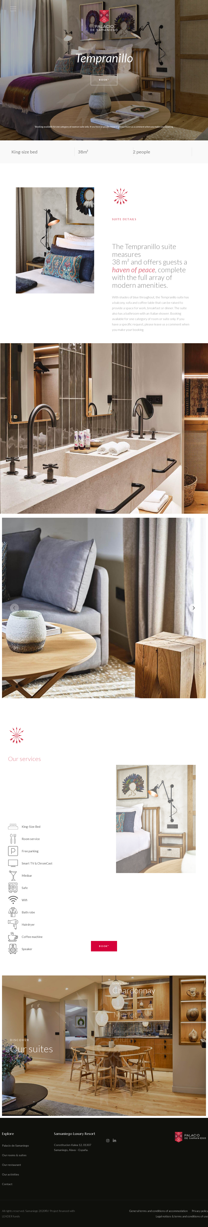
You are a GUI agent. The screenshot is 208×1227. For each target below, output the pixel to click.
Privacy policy (200, 1211)
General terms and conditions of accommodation (158, 1211)
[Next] (193, 608)
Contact (7, 1184)
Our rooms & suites (14, 1155)
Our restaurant (11, 1164)
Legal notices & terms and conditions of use (182, 1216)
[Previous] (14, 608)
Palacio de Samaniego (15, 1145)
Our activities (10, 1174)
